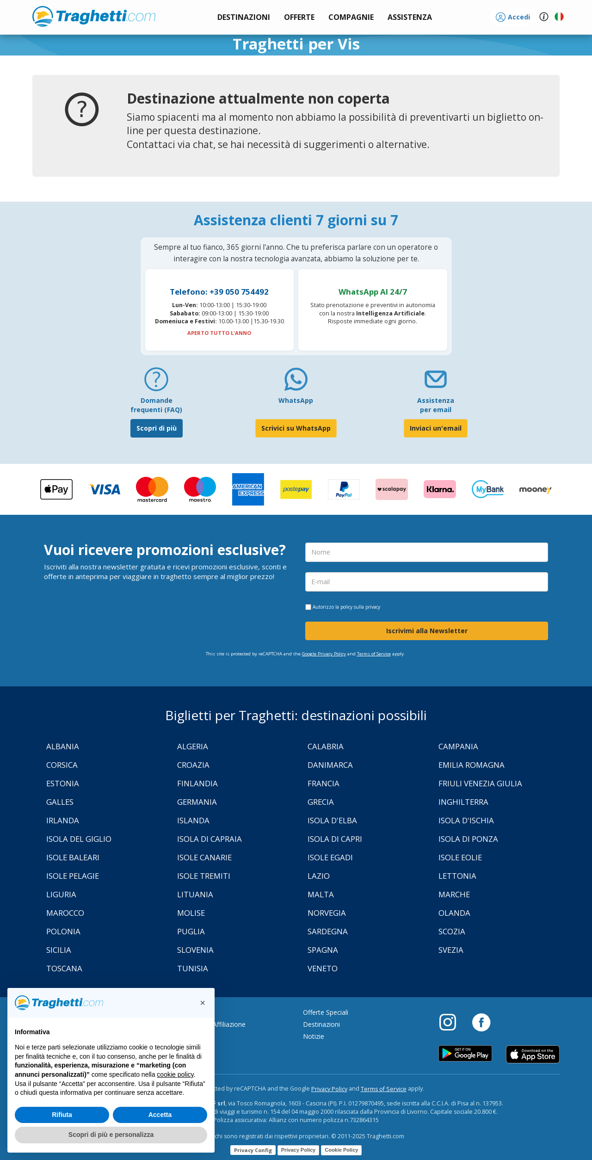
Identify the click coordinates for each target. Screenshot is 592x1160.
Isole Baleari (72, 857)
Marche (454, 894)
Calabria (326, 746)
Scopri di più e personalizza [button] (111, 1134)
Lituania (195, 894)
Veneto (323, 968)
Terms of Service (374, 654)
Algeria (192, 746)
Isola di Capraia (209, 838)
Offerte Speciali (325, 1012)
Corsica (62, 764)
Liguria (61, 894)
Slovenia (195, 949)
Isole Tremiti (203, 875)
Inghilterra (463, 801)
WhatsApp (295, 400)
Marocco (65, 912)
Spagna (323, 949)
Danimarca (330, 764)
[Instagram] (452, 1021)
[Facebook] (481, 1021)
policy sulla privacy (360, 607)
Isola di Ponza (468, 838)
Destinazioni (321, 1024)
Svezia (450, 949)
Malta (321, 894)
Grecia (321, 801)
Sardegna (328, 931)
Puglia (191, 931)
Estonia (62, 783)
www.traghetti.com (93, 16)
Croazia (193, 764)
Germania (197, 801)
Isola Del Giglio (78, 838)
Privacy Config (253, 1150)
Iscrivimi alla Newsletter (427, 630)
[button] (410, 17)
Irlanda (62, 820)
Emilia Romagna (471, 764)
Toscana (64, 968)
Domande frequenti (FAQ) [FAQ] (156, 405)
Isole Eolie (460, 857)
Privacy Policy (329, 1089)
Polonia (63, 931)
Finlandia (197, 783)
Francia (323, 783)
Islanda (193, 820)
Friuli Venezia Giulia (480, 783)
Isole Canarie (204, 857)
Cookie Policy (341, 1150)
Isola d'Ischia (466, 820)
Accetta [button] (160, 1114)
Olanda (454, 912)
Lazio (319, 875)
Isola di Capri (335, 838)
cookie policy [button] (175, 1074)
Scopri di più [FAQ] (156, 428)
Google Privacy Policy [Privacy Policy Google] (324, 654)
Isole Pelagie (72, 875)
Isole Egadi (330, 857)
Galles (60, 801)
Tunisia (192, 968)
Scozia (451, 931)
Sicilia (58, 949)
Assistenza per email (435, 405)
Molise (191, 912)
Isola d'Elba (332, 820)
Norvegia (327, 912)
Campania (458, 746)
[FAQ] (156, 383)
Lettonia (457, 875)
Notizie (313, 1036)
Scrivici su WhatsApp (296, 428)
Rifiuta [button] (62, 1114)
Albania (62, 746)
